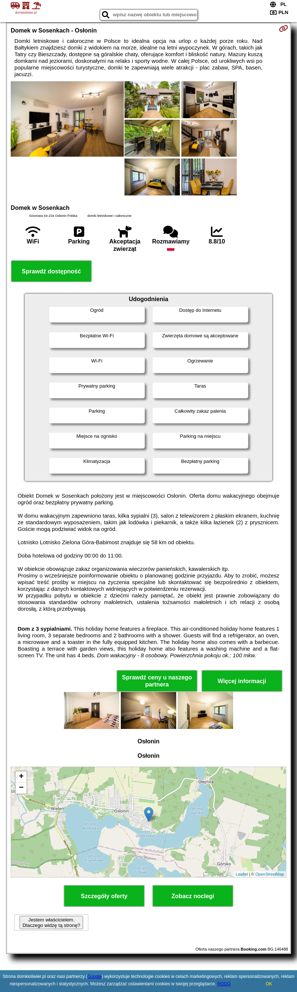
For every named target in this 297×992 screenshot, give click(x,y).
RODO (224, 983)
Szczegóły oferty (104, 896)
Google (95, 976)
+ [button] (21, 777)
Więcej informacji (242, 681)
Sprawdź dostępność (51, 271)
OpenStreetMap (269, 874)
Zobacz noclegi (192, 896)
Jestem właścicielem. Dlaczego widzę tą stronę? (51, 922)
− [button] (21, 788)
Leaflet (242, 874)
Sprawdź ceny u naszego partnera (157, 681)
